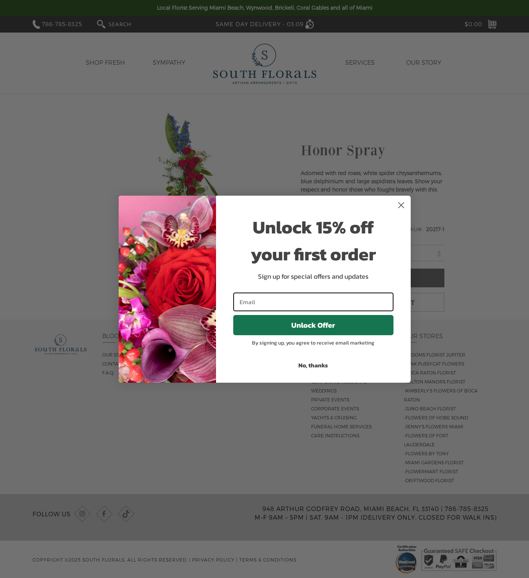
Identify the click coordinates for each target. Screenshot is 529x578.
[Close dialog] (401, 205)
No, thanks (313, 365)
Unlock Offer (313, 325)
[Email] (313, 302)
